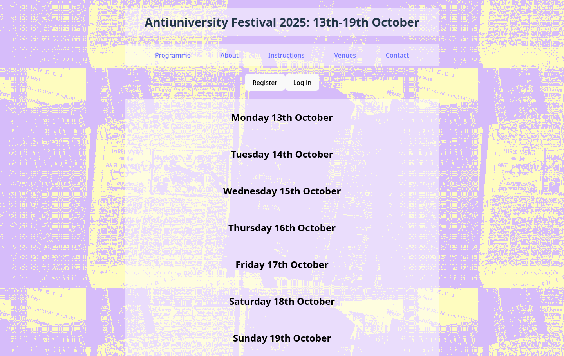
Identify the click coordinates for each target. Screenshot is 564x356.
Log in (302, 82)
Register (265, 82)
